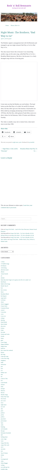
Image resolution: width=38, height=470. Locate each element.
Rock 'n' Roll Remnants (19, 5)
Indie (2, 362)
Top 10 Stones (4, 453)
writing (2, 465)
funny (2, 338)
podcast (3, 413)
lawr (2, 368)
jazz (2, 366)
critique (3, 318)
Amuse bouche (4, 274)
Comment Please (5, 308)
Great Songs (4, 342)
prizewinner (4, 421)
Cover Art (3, 316)
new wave (3, 400)
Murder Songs (4, 394)
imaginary (3, 360)
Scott (2, 441)
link (2, 374)
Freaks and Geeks (5, 334)
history (2, 352)
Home (7, 25)
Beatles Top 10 (4, 286)
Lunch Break (4, 382)
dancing (3, 320)
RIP (2, 435)
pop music (3, 419)
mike (2, 386)
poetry (2, 415)
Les (2, 370)
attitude (2, 278)
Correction (3, 312)
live (2, 380)
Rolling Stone (4, 437)
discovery (3, 326)
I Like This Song (5, 358)
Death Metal (4, 322)
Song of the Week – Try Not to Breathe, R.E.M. (22, 233)
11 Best (2, 261)
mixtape (3, 388)
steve (2, 447)
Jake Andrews (4, 239)
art (1, 276)
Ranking (3, 427)
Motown (3, 390)
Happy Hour (4, 346)
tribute (2, 455)
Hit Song (3, 354)
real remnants (4, 429)
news (2, 402)
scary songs (3, 439)
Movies (2, 392)
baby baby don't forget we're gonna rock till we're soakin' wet (16, 280)
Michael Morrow (5, 235)
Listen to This (4, 378)
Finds (2, 330)
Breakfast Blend (5, 294)
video (2, 461)
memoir (3, 384)
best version (4, 290)
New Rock (3, 398)
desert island (4, 324)
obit (2, 408)
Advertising (4, 268)
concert (2, 310)
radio (2, 425)
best (2, 288)
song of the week (5, 445)
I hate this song (4, 356)
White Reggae (4, 463)
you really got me (5, 467)
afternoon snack (5, 270)
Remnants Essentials (6, 433)
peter (10, 38)
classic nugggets (5, 304)
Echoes (2, 328)
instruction (3, 364)
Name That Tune (5, 396)
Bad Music (3, 282)
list (1, 376)
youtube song (4, 469)
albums (2, 272)
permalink (31, 142)
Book (2, 292)
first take (3, 332)
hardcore (3, 348)
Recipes (3, 431)
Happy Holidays (5, 344)
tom (2, 451)
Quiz (2, 423)
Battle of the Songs (5, 284)
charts (2, 302)
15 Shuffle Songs (5, 264)
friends (2, 336)
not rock (3, 406)
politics (2, 417)
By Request (3, 296)
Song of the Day (5, 443)
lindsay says (4, 372)
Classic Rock (4, 306)
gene (2, 340)
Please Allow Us (15, 25)
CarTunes (3, 300)
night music (16, 142)
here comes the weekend (7, 350)
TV (1, 457)
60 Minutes (3, 266)
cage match (3, 298)
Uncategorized (4, 459)
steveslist (3, 449)
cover (2, 314)
